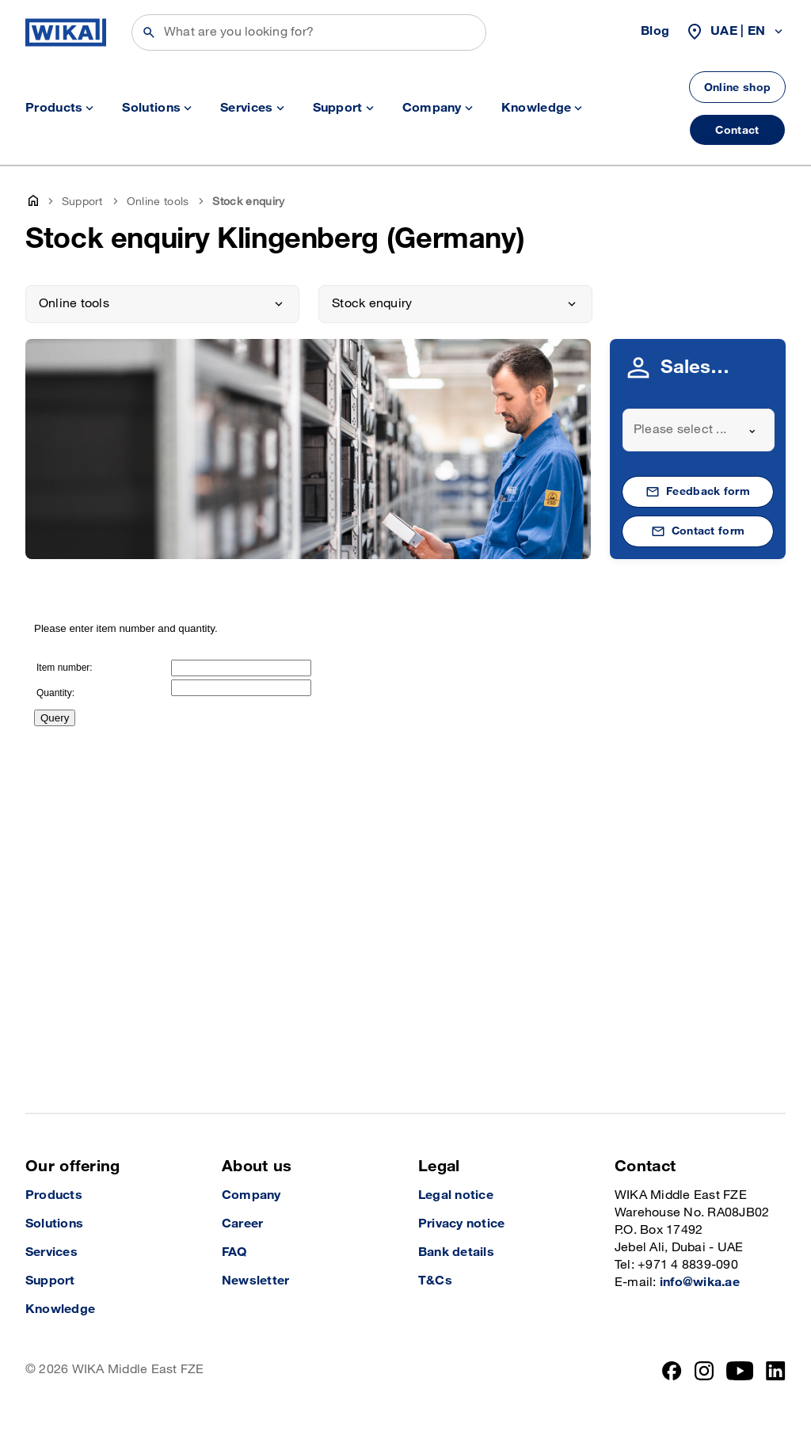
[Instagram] (704, 1370)
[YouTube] (740, 1370)
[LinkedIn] (776, 1370)
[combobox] (699, 430)
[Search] (308, 32)
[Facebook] (672, 1370)
